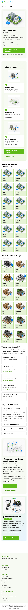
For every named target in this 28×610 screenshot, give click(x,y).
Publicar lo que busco (10, 490)
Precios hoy (4, 576)
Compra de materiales (7, 578)
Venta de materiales (6, 581)
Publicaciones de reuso (7, 594)
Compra (7, 6)
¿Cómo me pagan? (9, 433)
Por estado (4, 585)
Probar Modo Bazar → (11, 538)
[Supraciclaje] (7, 2)
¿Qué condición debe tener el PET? (13, 429)
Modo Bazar (4, 598)
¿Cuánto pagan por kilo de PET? (12, 408)
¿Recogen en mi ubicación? (11, 424)
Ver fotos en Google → (8, 362)
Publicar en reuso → (10, 486)
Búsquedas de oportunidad (8, 596)
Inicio (2, 6)
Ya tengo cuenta (10, 156)
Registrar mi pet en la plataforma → (11, 50)
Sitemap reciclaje (6, 587)
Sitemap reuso (5, 600)
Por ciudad (4, 583)
